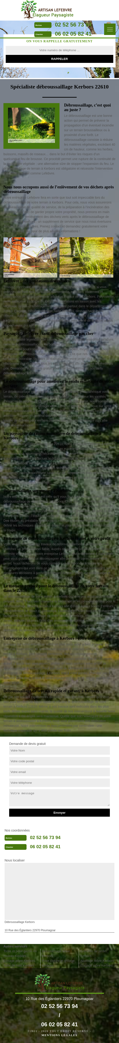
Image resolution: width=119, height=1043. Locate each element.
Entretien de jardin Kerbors (93, 953)
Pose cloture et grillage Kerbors (58, 963)
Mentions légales (59, 1035)
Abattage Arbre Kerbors (97, 961)
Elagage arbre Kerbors (96, 965)
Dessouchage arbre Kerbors (56, 953)
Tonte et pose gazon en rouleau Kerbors (20, 953)
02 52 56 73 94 (73, 24)
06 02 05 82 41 (73, 34)
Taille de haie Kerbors (18, 965)
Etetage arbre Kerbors (19, 961)
